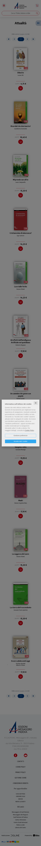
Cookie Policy (29, 430)
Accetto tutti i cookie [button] (20, 441)
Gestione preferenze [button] (20, 435)
